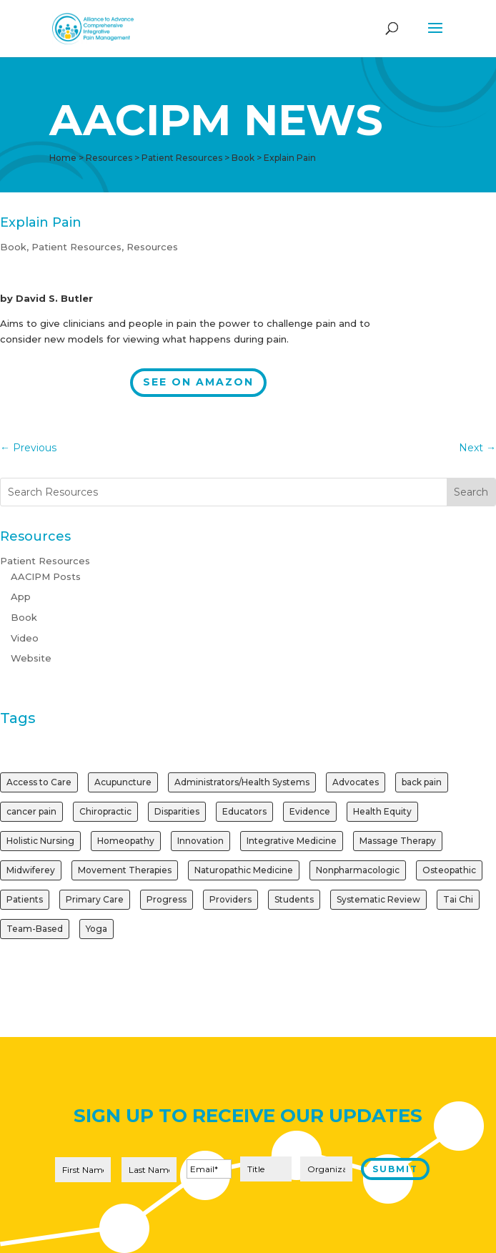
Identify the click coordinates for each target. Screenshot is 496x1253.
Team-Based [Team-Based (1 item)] (34, 928)
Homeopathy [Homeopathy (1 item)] (125, 840)
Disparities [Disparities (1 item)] (176, 811)
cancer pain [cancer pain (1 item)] (31, 811)
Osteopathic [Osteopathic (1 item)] (449, 870)
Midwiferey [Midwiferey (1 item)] (30, 870)
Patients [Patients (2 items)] (24, 899)
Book (13, 246)
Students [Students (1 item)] (294, 899)
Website (31, 658)
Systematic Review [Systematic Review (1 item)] (378, 899)
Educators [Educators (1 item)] (244, 811)
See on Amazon (198, 381)
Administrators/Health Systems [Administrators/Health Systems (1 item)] (241, 782)
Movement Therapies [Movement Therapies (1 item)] (125, 870)
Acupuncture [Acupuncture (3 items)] (123, 782)
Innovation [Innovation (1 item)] (200, 840)
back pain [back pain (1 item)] (422, 782)
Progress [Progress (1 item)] (167, 899)
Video (25, 638)
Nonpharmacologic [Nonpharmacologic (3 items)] (358, 870)
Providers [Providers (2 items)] (230, 899)
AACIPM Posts (46, 576)
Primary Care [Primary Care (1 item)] (95, 899)
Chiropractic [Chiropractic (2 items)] (105, 811)
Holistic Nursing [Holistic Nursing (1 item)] (40, 840)
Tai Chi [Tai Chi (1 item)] (458, 899)
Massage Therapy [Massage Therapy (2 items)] (397, 840)
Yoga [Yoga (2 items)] (96, 928)
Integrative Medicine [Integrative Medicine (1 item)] (292, 840)
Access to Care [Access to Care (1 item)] (38, 782)
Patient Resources (76, 246)
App (21, 596)
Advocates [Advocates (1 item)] (355, 782)
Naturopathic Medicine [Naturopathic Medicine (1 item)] (243, 870)
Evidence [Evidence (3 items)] (309, 811)
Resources (152, 246)
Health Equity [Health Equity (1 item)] (382, 811)
